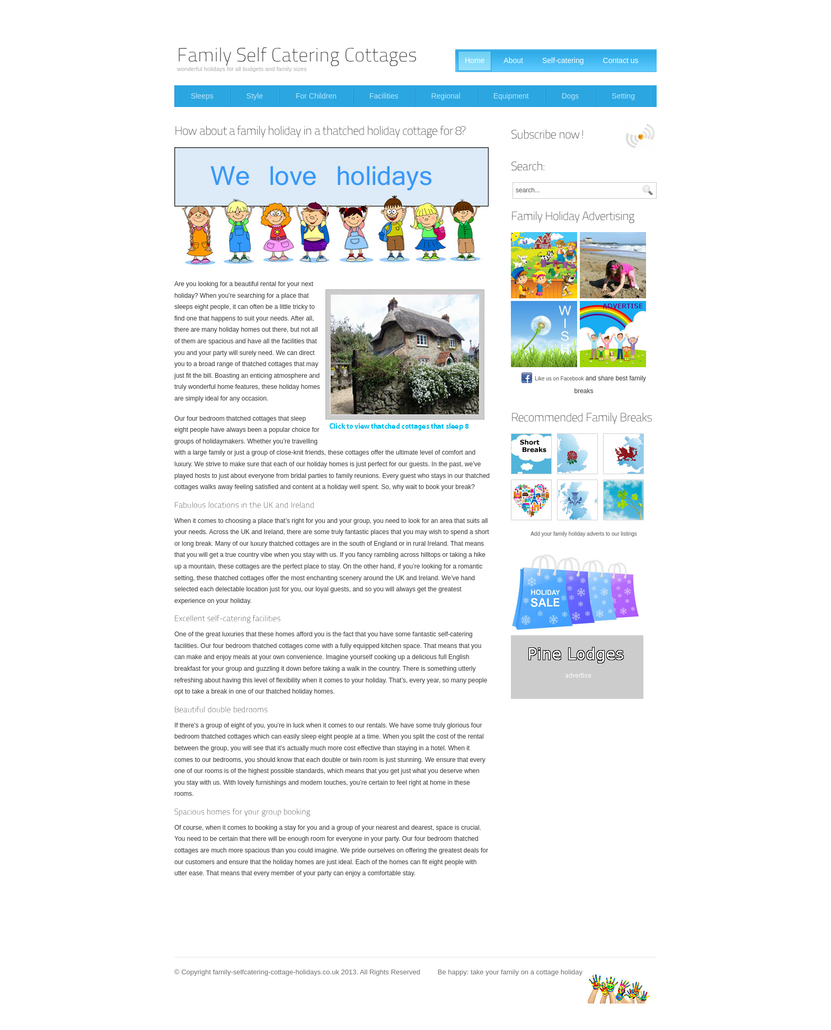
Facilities (383, 96)
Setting (623, 96)
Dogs (570, 96)
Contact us (621, 60)
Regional (445, 96)
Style (254, 96)
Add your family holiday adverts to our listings (584, 534)
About (513, 60)
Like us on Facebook (552, 378)
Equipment (511, 96)
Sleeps (202, 96)
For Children (316, 96)
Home (474, 60)
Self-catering (563, 60)
